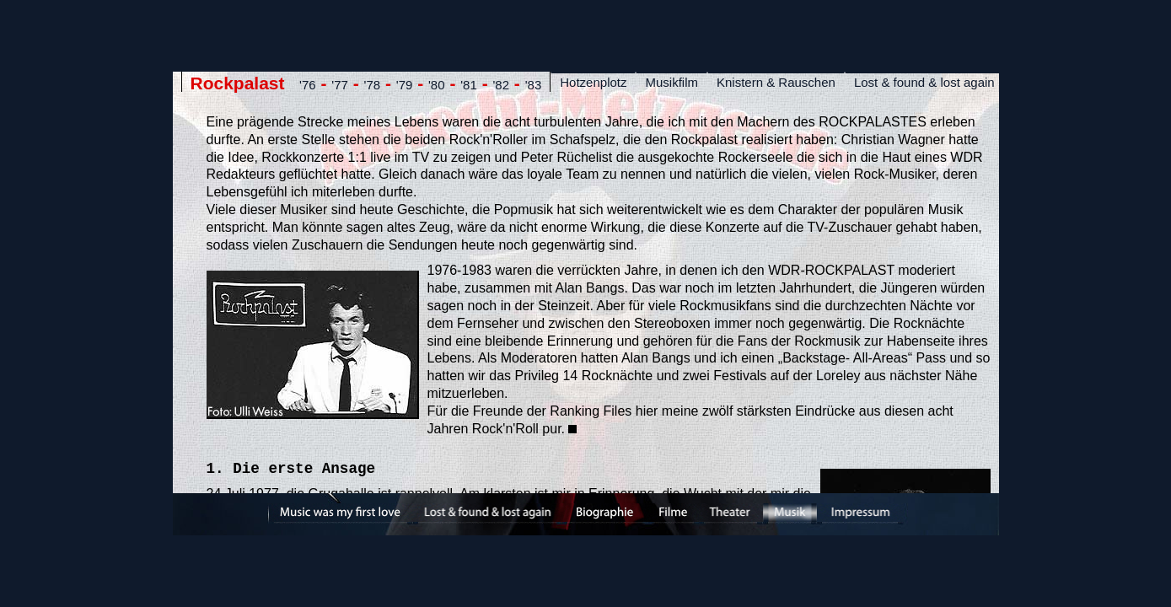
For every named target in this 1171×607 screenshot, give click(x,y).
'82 (500, 85)
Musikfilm (671, 82)
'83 (533, 85)
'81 (468, 85)
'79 (404, 85)
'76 (307, 85)
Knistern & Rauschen (776, 82)
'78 (372, 85)
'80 (436, 85)
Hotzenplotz (593, 82)
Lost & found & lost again (924, 82)
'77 (339, 85)
